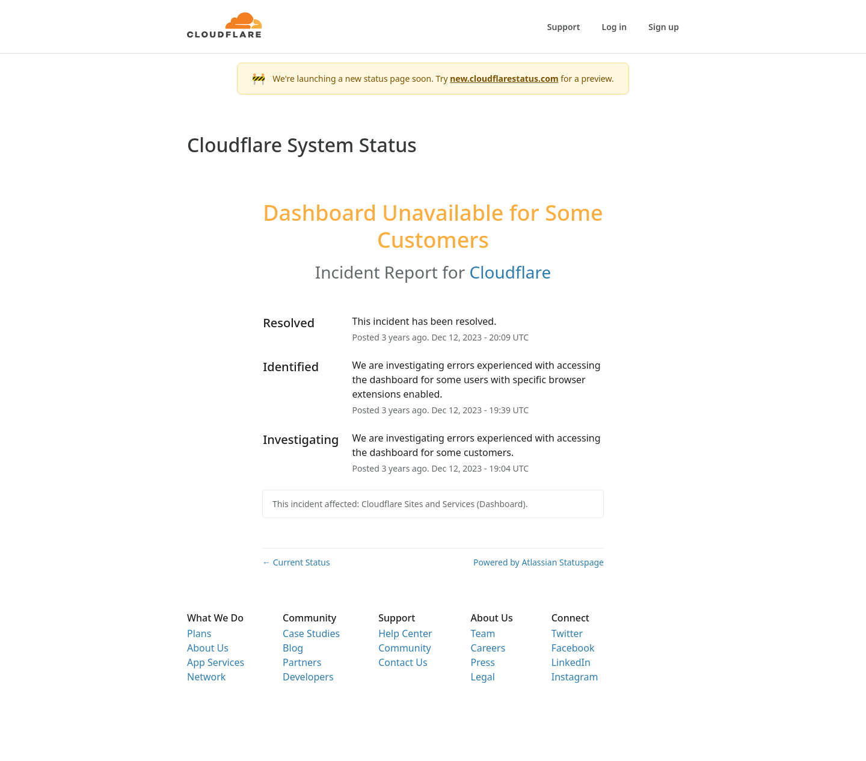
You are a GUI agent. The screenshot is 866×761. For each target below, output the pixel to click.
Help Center (405, 633)
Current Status (296, 562)
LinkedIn (571, 662)
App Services (215, 662)
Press (483, 662)
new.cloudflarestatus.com (504, 78)
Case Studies (311, 633)
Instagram (574, 676)
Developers (308, 676)
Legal (483, 676)
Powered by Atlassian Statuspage (538, 562)
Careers (488, 648)
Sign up (663, 26)
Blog (293, 648)
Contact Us (402, 662)
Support (563, 26)
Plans (199, 633)
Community (404, 648)
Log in (614, 26)
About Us (208, 648)
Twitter (567, 633)
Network (206, 676)
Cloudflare (510, 271)
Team (483, 633)
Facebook (573, 648)
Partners (302, 662)
